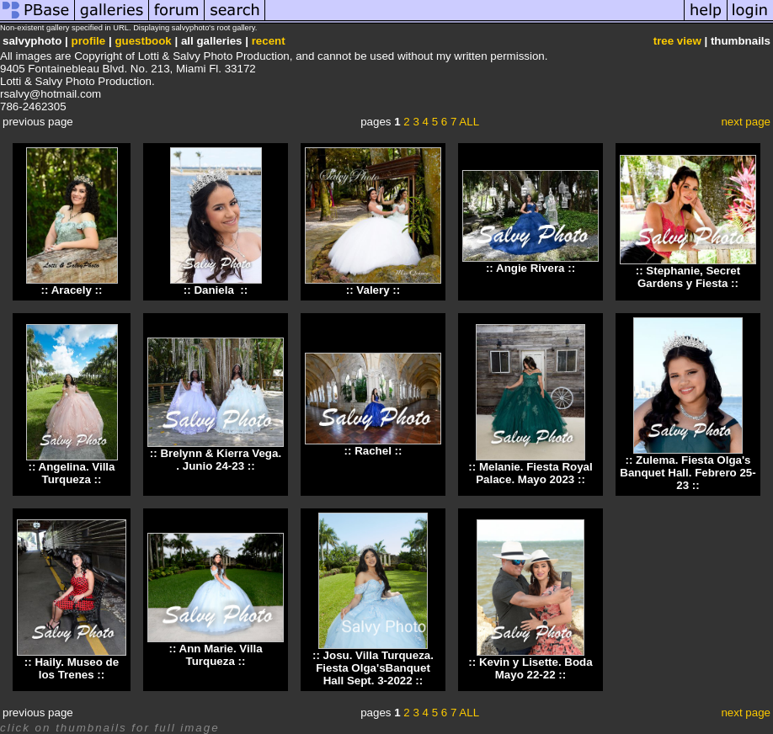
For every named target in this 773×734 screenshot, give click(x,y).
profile (89, 41)
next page (745, 121)
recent (268, 41)
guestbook (143, 41)
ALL (469, 121)
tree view (677, 41)
